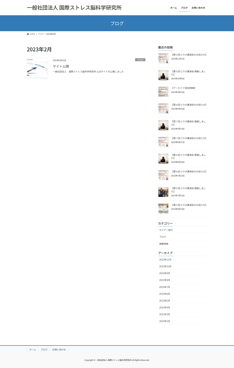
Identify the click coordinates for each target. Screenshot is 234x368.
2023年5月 (164, 300)
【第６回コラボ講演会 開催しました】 (188, 156)
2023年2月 (164, 321)
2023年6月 (164, 293)
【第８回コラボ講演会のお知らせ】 (189, 104)
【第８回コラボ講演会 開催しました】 (188, 73)
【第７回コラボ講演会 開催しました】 (188, 123)
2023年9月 (164, 273)
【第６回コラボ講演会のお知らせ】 (189, 171)
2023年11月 (165, 259)
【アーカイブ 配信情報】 (183, 88)
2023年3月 (164, 314)
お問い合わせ (59, 349)
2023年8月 (164, 280)
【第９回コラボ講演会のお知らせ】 (189, 54)
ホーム (32, 349)
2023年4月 (164, 307)
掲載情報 (163, 243)
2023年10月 (165, 266)
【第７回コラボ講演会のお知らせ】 (189, 138)
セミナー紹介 (166, 230)
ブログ (140, 59)
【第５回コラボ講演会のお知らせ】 (189, 205)
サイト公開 (61, 66)
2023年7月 (164, 287)
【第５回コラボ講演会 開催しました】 (188, 190)
